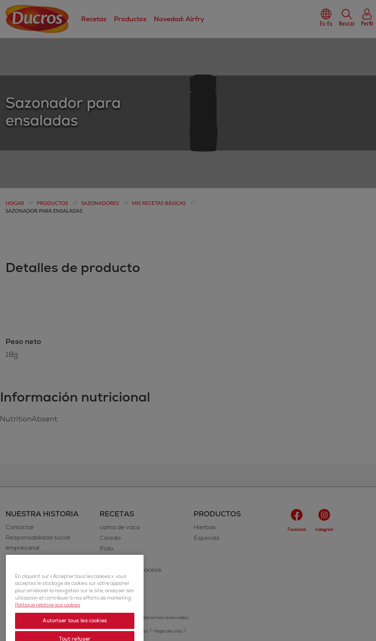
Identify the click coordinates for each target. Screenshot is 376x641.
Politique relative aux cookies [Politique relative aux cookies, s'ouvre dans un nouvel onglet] (47, 620)
